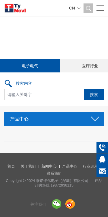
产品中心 (54, 117)
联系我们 (54, 173)
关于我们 (28, 166)
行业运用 (90, 166)
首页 (11, 166)
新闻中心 (48, 166)
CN (72, 8)
